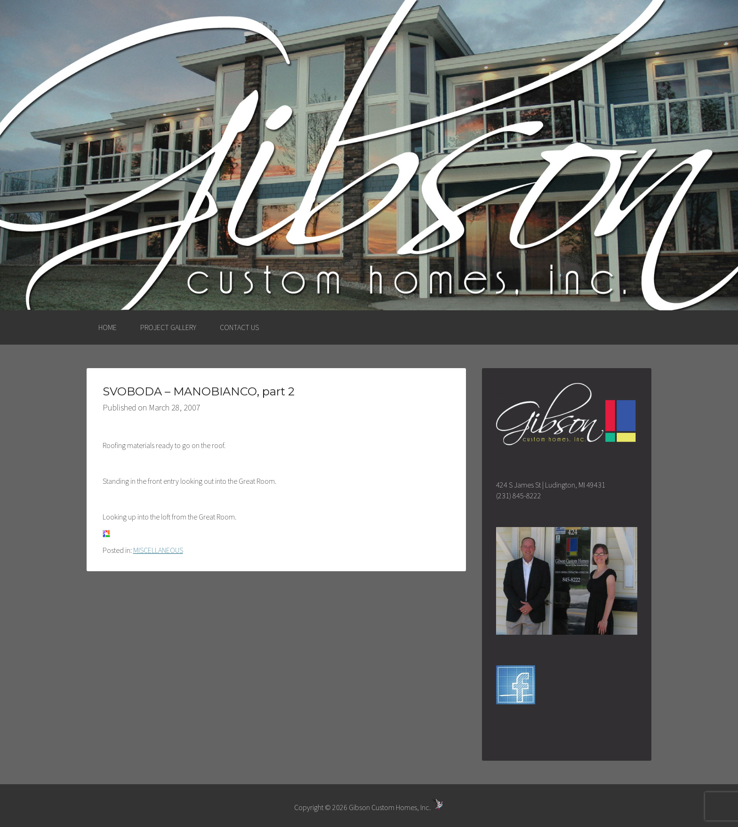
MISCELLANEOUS (158, 550)
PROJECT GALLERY (168, 327)
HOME (107, 327)
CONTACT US (239, 327)
